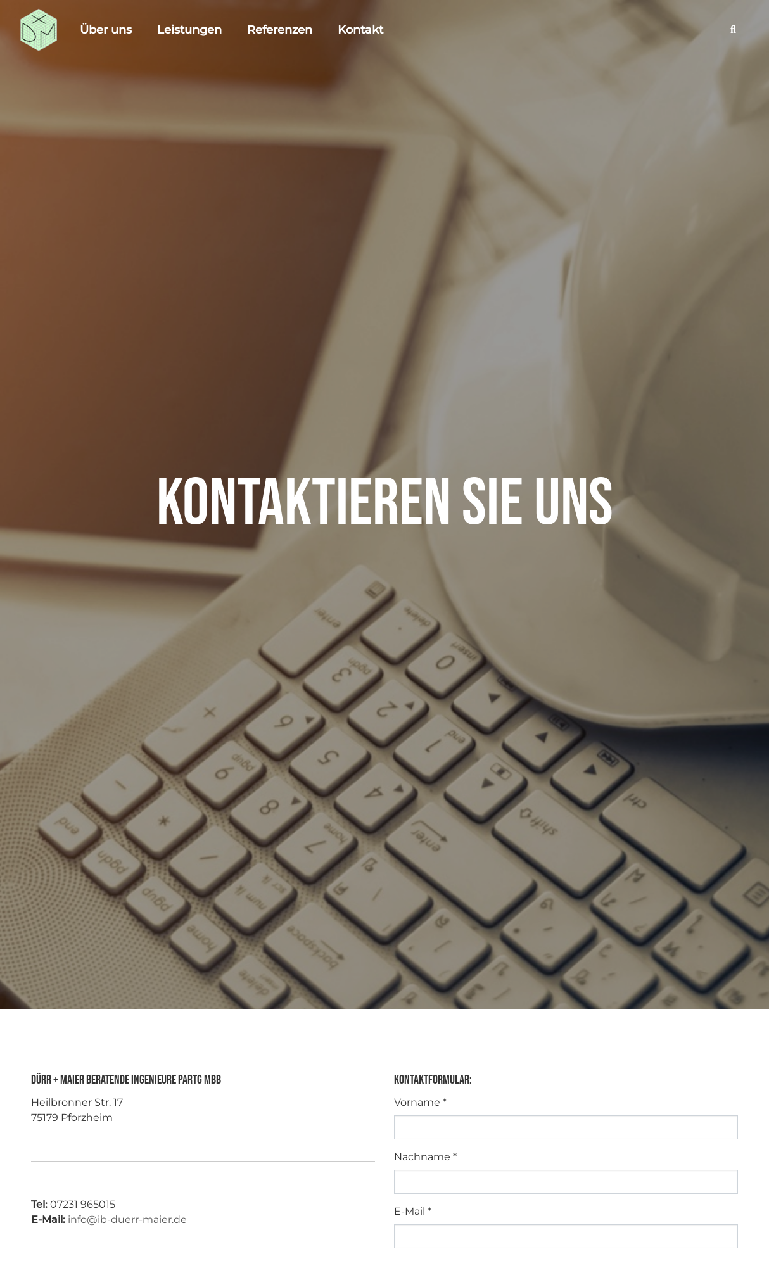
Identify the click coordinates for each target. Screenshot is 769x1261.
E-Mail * (412, 1211)
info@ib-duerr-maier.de (127, 1219)
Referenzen (279, 30)
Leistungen (189, 30)
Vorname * (420, 1102)
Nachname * (425, 1157)
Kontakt (360, 30)
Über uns (106, 30)
